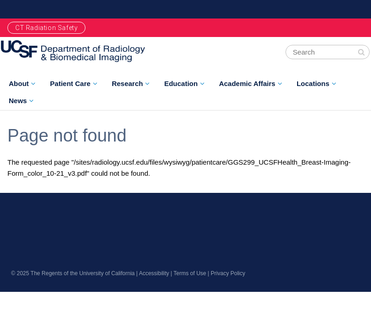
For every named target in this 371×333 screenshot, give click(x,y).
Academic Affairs (247, 83)
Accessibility (154, 273)
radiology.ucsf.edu (58, 222)
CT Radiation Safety (46, 27)
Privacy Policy (228, 273)
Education (181, 83)
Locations (313, 83)
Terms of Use (190, 273)
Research (127, 83)
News (18, 101)
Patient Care (70, 83)
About (19, 83)
